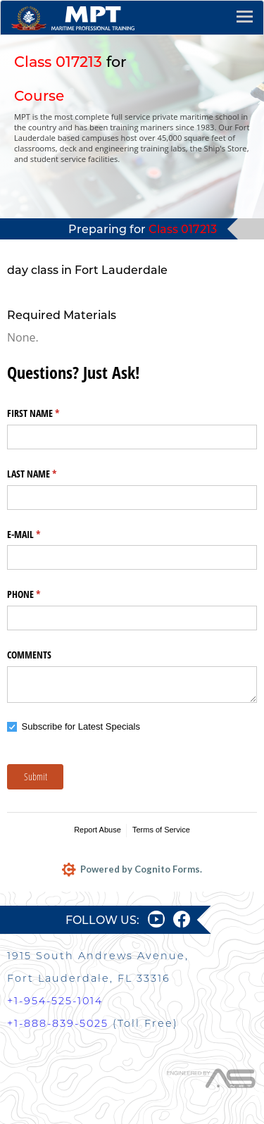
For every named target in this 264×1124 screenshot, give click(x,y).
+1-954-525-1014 (55, 1000)
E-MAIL (40, 534)
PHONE (40, 594)
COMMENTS (29, 654)
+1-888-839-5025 (57, 1023)
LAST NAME (48, 474)
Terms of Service (161, 829)
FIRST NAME (49, 413)
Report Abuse (97, 829)
